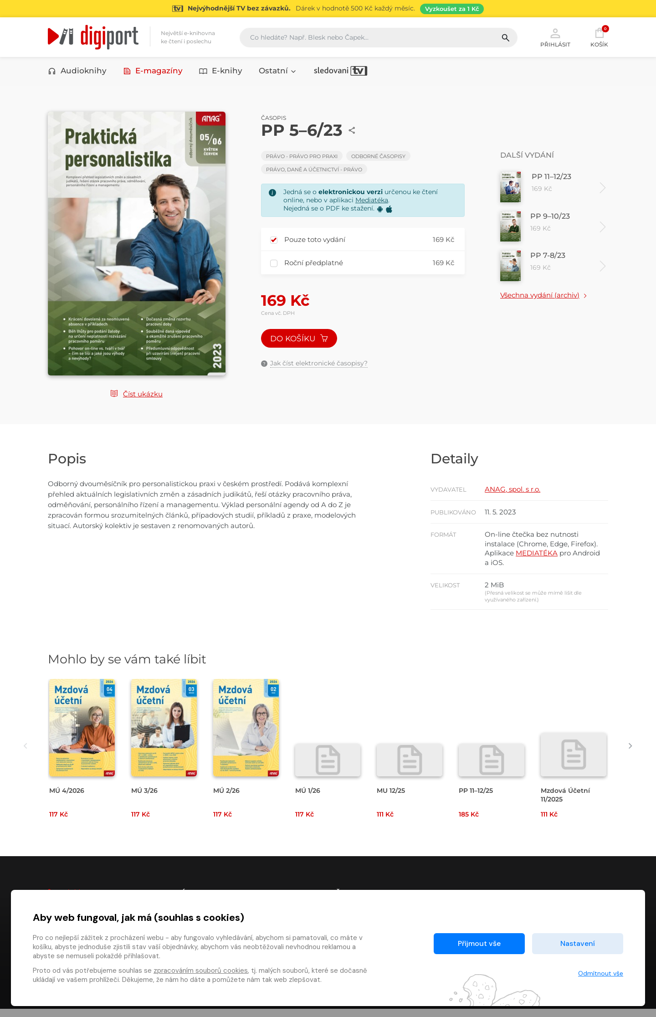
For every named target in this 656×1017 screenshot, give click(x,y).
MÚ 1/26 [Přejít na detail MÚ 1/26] (309, 798)
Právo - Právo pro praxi (302, 158)
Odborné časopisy (378, 158)
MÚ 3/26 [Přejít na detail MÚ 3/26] (145, 798)
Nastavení (577, 943)
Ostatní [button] (278, 71)
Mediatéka (371, 202)
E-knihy (220, 71)
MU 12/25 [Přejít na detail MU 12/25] (392, 798)
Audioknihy (77, 71)
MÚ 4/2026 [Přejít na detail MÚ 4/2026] (68, 798)
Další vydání (527, 157)
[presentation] (21, 754)
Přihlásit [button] (555, 37)
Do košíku (300, 341)
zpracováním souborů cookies (201, 970)
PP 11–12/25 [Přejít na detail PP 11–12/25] (478, 798)
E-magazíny (153, 71)
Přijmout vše (479, 943)
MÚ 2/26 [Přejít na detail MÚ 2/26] (227, 798)
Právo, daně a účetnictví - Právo (314, 171)
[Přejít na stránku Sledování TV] (328, 8)
